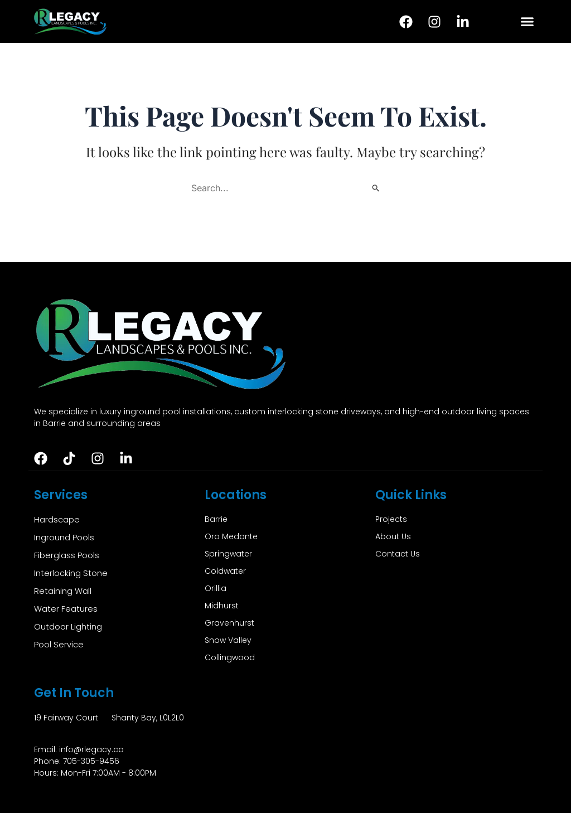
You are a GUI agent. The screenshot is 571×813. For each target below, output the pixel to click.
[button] (527, 21)
